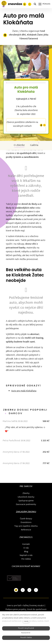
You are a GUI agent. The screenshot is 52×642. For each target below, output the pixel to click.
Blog (26, 552)
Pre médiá (26, 559)
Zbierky (26, 493)
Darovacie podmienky (26, 504)
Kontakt (26, 544)
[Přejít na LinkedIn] (36, 590)
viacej (26, 621)
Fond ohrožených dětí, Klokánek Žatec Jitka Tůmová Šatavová (28, 35)
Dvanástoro (26, 522)
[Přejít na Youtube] (29, 590)
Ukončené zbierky (26, 497)
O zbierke (19, 145)
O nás (26, 548)
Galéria (34, 145)
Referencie (26, 530)
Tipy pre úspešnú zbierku (26, 526)
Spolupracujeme (26, 501)
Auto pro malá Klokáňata (23, 391)
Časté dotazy (26, 519)
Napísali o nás (26, 555)
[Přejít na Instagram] (23, 590)
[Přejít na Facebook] (16, 590)
